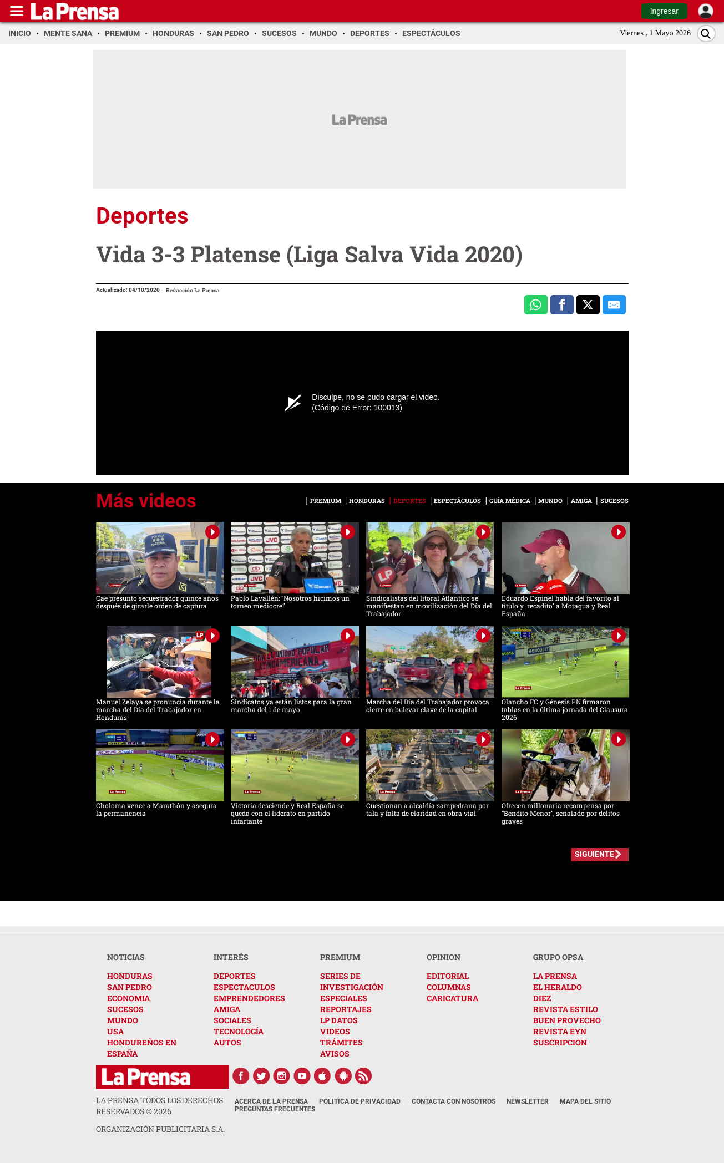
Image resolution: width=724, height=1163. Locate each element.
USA (115, 1031)
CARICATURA (452, 998)
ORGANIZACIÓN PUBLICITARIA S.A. (160, 1129)
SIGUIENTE (594, 854)
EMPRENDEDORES (249, 998)
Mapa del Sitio (585, 1101)
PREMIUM (340, 957)
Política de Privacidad (360, 1101)
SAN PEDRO (129, 987)
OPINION (443, 957)
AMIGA (227, 1009)
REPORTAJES (346, 1009)
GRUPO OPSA (558, 957)
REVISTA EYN (559, 1031)
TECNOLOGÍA (239, 1031)
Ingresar (664, 11)
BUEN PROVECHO (567, 1020)
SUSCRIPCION (560, 1042)
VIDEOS (335, 1031)
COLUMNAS (449, 987)
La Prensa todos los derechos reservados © (159, 1105)
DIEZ (542, 998)
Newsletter (528, 1101)
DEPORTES (235, 976)
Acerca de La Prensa (271, 1101)
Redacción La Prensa (193, 290)
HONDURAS (130, 976)
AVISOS (335, 1053)
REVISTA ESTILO (565, 1009)
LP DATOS (339, 1020)
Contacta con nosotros (453, 1101)
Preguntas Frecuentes (275, 1109)
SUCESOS (125, 1009)
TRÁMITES (341, 1042)
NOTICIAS (126, 957)
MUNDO (122, 1020)
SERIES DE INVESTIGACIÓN (351, 981)
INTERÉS (231, 957)
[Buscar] (706, 33)
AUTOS (227, 1042)
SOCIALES (232, 1020)
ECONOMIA (128, 998)
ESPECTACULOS (244, 987)
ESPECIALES (343, 998)
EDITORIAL (448, 976)
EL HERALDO (557, 987)
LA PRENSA (555, 976)
